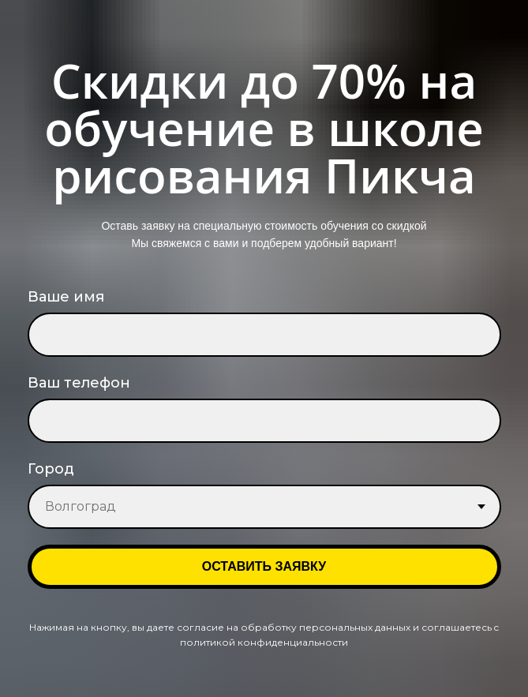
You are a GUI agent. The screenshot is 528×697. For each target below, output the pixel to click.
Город (51, 469)
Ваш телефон (79, 383)
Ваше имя (66, 296)
